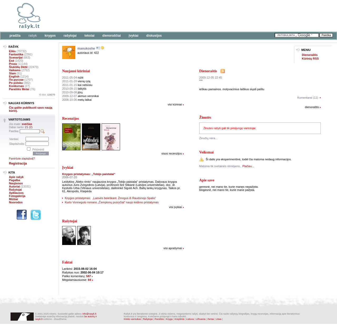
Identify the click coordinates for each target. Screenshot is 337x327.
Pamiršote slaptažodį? (22, 158)
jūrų (72, 92)
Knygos (50, 35)
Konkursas (16, 86)
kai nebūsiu (77, 84)
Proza (13, 63)
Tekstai (90, 35)
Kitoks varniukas (132, 319)
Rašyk (32, 35)
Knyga (169, 319)
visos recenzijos (171, 153)
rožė (72, 77)
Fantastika (16, 54)
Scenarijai (16, 57)
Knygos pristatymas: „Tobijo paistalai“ (88, 174)
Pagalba (14, 180)
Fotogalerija (17, 196)
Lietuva (190, 319)
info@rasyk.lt (89, 313)
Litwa (218, 319)
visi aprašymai (172, 248)
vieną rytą (76, 81)
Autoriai (14, 186)
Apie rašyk (16, 177)
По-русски (16, 79)
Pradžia (15, 35)
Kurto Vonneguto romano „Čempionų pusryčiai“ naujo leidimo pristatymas (111, 202)
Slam (12, 73)
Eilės (12, 51)
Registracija (18, 163)
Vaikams (15, 70)
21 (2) (29, 127)
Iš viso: (47, 94)
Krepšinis (179, 319)
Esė (11, 60)
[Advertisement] (162, 16)
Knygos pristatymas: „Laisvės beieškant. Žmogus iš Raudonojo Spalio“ (110, 198)
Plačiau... (248, 166)
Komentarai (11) (307, 97)
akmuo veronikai (80, 96)
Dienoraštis (310, 54)
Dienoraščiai (111, 35)
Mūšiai (13, 199)
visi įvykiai (175, 207)
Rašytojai (69, 35)
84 (89, 279)
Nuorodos (16, 202)
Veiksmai (206, 152)
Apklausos (16, 192)
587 (88, 276)
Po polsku (16, 82)
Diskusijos (154, 35)
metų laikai (77, 99)
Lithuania (201, 319)
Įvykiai (133, 35)
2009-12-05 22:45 (210, 77)
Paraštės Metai (19, 89)
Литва (210, 319)
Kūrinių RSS (310, 58)
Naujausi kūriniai (76, 71)
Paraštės (159, 319)
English (14, 76)
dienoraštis (312, 107)
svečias (27, 124)
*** (201, 80)
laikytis (74, 88)
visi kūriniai (175, 104)
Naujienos (16, 183)
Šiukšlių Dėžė (18, 67)
